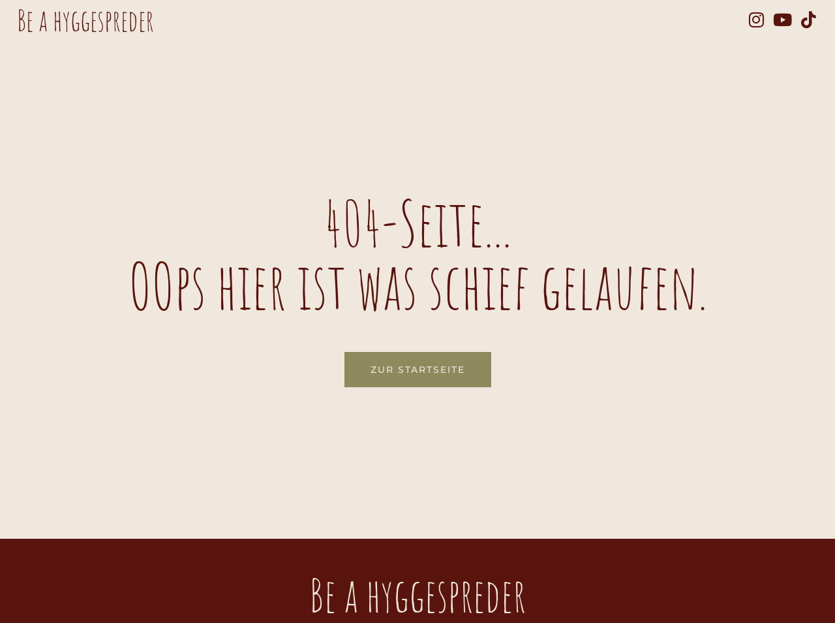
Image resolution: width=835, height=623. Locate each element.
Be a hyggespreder (85, 20)
